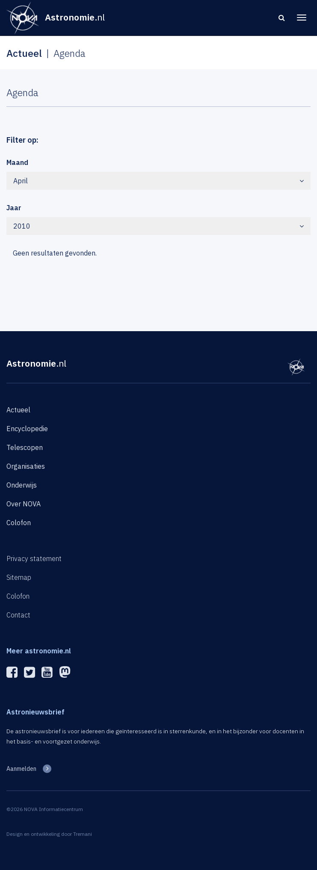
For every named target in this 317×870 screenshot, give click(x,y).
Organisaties (25, 466)
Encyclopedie (27, 428)
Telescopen (24, 447)
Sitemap (18, 577)
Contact (18, 615)
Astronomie (36, 363)
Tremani (82, 834)
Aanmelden (21, 769)
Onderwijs (21, 485)
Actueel (18, 410)
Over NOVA (23, 504)
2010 (158, 226)
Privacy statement (34, 558)
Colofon (18, 522)
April (158, 181)
